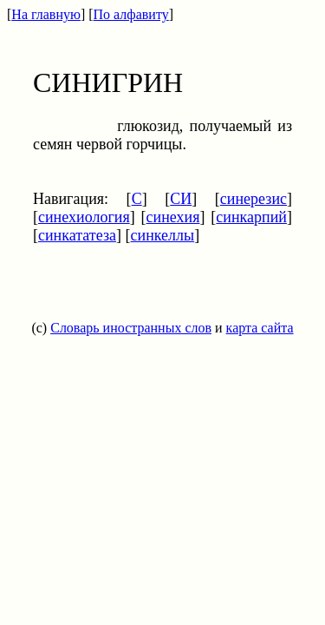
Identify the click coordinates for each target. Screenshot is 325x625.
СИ (181, 198)
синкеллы (163, 235)
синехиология (84, 217)
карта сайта (260, 327)
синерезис (253, 198)
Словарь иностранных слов (130, 327)
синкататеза (77, 235)
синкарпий (251, 217)
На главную (46, 14)
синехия (173, 217)
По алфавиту (131, 14)
